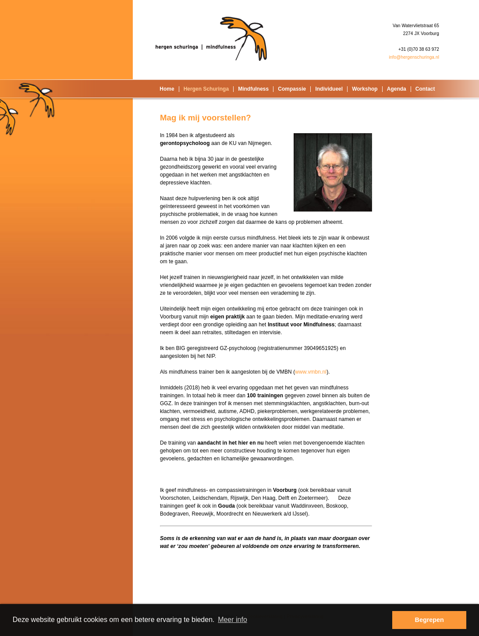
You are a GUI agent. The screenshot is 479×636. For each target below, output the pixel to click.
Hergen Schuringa (206, 89)
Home (167, 89)
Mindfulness (253, 89)
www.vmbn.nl (310, 372)
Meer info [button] (232, 619)
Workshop (364, 89)
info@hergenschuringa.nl (414, 57)
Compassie (292, 89)
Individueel (329, 89)
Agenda (396, 89)
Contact (425, 89)
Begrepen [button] (429, 619)
